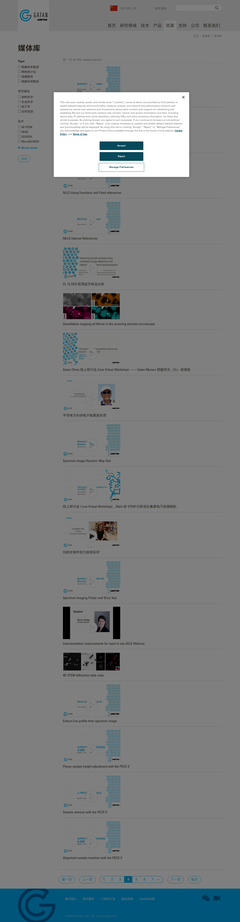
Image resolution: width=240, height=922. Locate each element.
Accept (121, 145)
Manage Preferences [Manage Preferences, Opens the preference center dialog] (121, 167)
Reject (121, 156)
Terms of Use (80, 134)
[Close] (183, 97)
